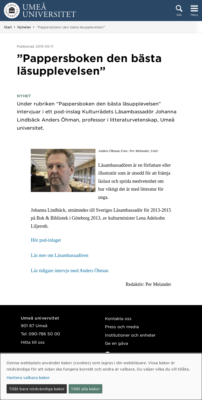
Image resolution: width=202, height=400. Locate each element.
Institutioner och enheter (130, 334)
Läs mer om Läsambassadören (59, 255)
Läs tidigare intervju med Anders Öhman (70, 270)
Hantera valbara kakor (28, 377)
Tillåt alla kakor (85, 388)
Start (8, 27)
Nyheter (24, 27)
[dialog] (101, 376)
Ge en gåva (116, 343)
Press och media (122, 326)
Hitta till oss (33, 342)
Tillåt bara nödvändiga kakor (37, 388)
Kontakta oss (118, 318)
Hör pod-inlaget (46, 240)
